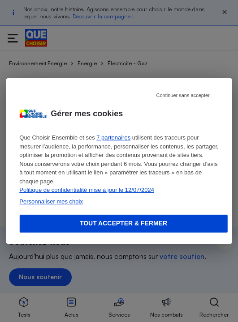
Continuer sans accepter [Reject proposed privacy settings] (182, 95)
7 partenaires (113, 137)
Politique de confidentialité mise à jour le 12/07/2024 (86, 189)
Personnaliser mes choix (51, 201)
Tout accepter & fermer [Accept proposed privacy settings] (123, 223)
